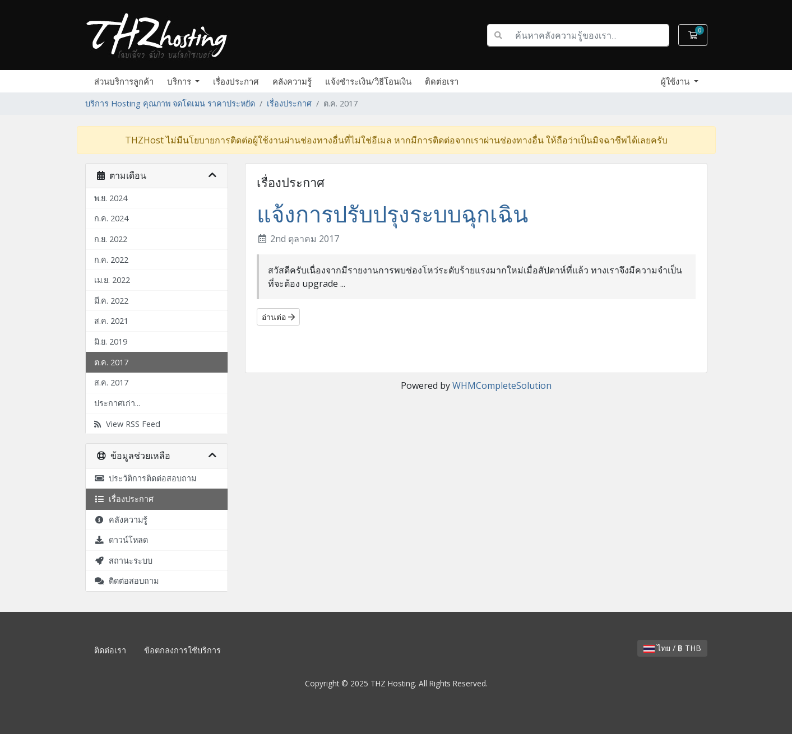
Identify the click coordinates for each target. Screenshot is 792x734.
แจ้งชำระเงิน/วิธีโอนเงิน (368, 81)
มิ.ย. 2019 (110, 341)
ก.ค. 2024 (111, 218)
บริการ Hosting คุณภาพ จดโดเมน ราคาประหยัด (170, 103)
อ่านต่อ (278, 317)
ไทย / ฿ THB (672, 648)
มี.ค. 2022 (111, 300)
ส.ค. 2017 (111, 382)
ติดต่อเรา (441, 81)
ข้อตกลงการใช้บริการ (182, 650)
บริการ (180, 81)
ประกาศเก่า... (117, 403)
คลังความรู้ (292, 81)
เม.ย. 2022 (112, 280)
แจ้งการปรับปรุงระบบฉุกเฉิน (392, 213)
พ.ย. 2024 (110, 198)
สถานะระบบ (123, 560)
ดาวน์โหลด (121, 540)
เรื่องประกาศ (236, 81)
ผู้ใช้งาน (676, 81)
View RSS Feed (127, 424)
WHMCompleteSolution (502, 385)
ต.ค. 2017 (111, 362)
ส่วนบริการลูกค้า (124, 81)
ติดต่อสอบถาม (126, 580)
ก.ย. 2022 (110, 239)
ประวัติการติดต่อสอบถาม (145, 478)
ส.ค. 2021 (111, 320)
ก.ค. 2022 (111, 259)
